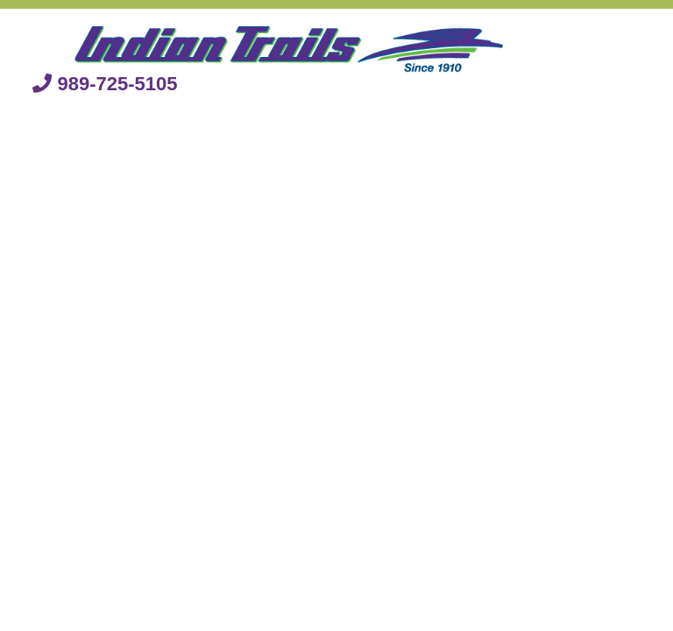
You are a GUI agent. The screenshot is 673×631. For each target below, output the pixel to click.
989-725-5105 (104, 84)
